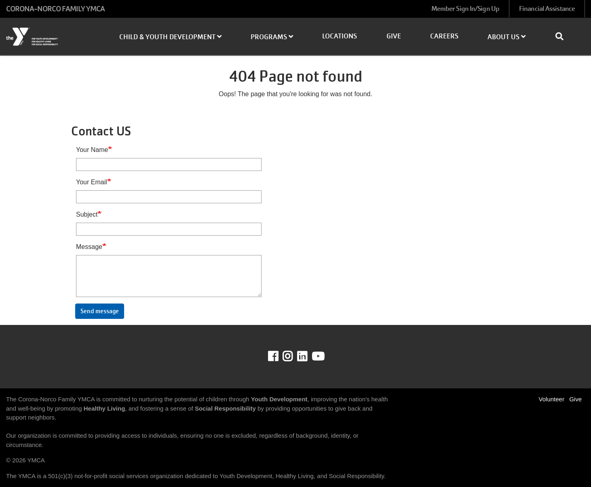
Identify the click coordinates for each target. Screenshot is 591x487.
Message (89, 246)
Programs (272, 37)
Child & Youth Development (170, 37)
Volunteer (551, 399)
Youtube (317, 356)
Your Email (91, 182)
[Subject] (169, 229)
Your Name (92, 149)
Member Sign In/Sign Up (465, 8)
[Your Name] (169, 164)
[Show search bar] (562, 36)
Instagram (293, 356)
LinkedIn (307, 356)
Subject (86, 214)
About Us (507, 37)
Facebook (278, 356)
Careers (444, 36)
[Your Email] (169, 196)
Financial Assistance (547, 8)
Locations (339, 36)
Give (393, 36)
